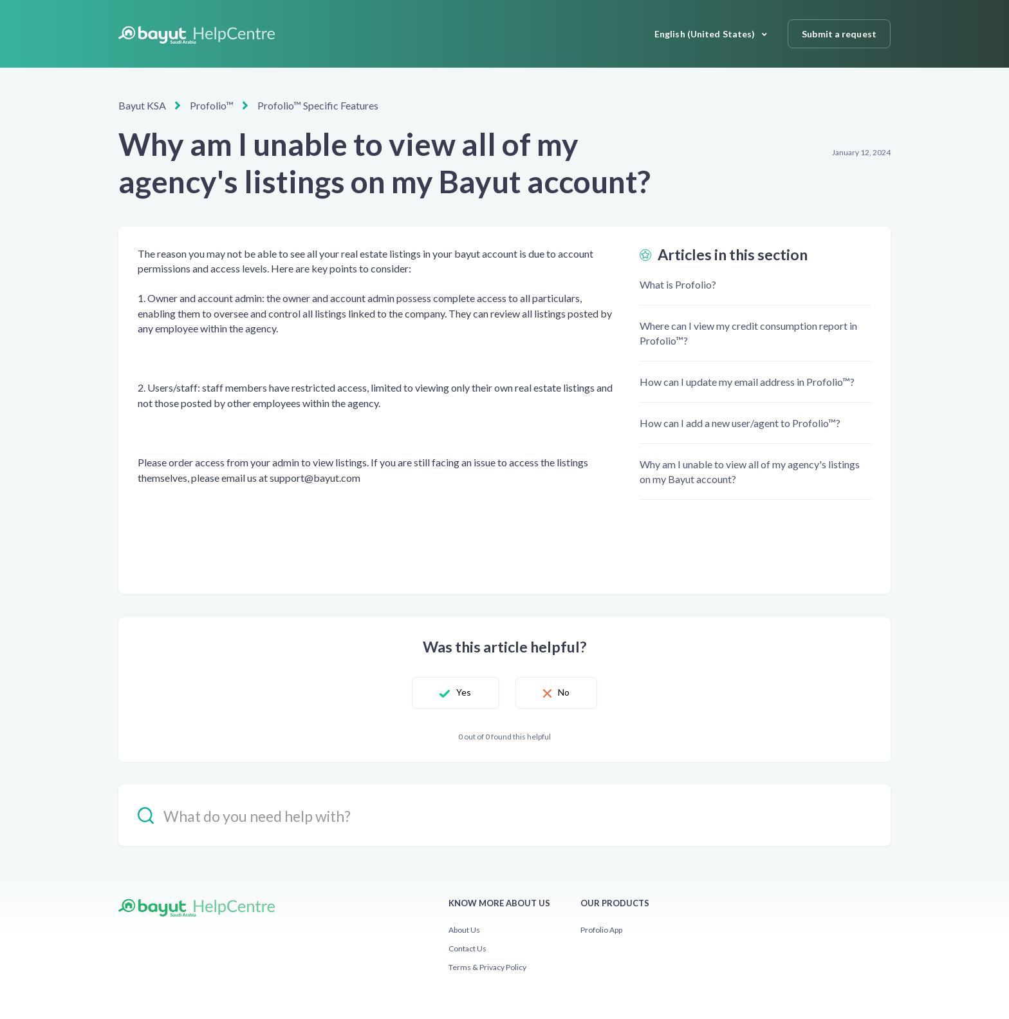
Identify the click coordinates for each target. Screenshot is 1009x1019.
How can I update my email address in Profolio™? (747, 382)
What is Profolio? (678, 284)
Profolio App (601, 930)
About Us (464, 930)
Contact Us (467, 948)
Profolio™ (212, 105)
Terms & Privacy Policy (487, 967)
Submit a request (839, 33)
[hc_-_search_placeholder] (504, 815)
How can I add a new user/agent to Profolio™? (740, 423)
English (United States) (705, 33)
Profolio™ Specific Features (317, 105)
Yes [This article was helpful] (463, 692)
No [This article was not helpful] (563, 692)
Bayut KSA (142, 105)
